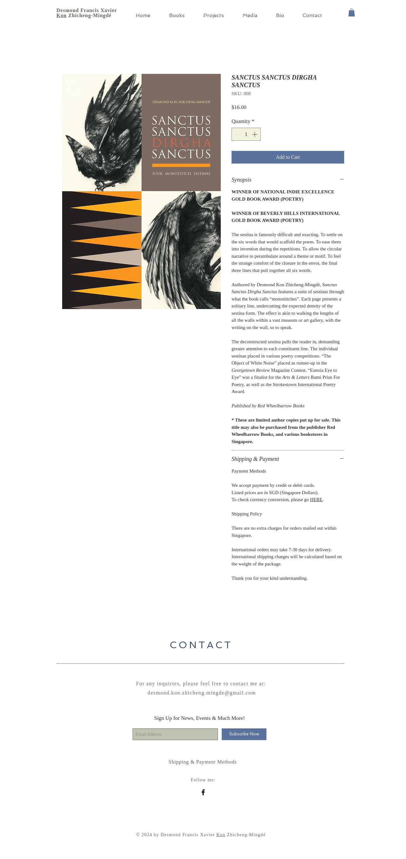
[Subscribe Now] (244, 734)
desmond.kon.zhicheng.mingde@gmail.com (201, 692)
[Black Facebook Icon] (203, 792)
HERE (316, 499)
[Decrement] (237, 134)
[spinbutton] (246, 134)
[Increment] (255, 134)
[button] (351, 12)
